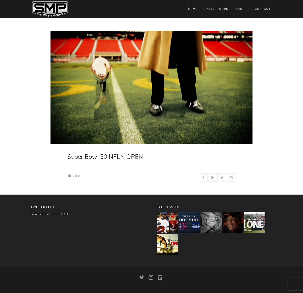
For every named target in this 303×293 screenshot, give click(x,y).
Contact (263, 9)
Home (192, 9)
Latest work (216, 9)
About (241, 9)
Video (76, 176)
